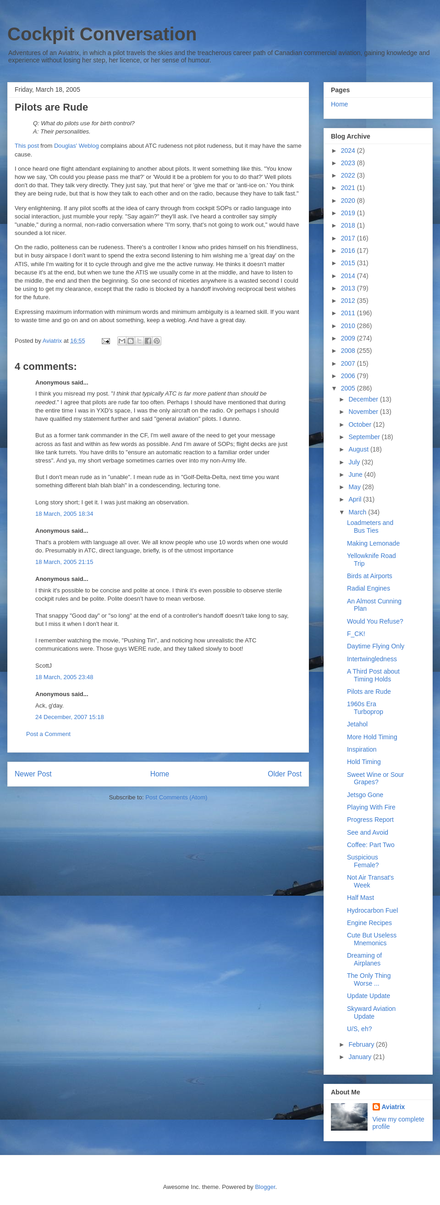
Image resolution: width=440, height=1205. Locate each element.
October (360, 424)
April (355, 499)
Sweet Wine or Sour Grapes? (375, 778)
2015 (349, 263)
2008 (349, 350)
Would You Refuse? (375, 621)
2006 (349, 375)
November (364, 411)
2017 (349, 238)
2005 (349, 388)
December (364, 399)
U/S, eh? (359, 1028)
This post (27, 145)
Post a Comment (48, 734)
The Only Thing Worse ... (368, 979)
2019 (349, 213)
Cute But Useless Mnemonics (371, 939)
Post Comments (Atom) (176, 797)
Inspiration (362, 749)
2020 (349, 200)
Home (160, 774)
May (355, 487)
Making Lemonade (373, 543)
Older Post (285, 774)
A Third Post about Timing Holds (373, 675)
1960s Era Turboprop (365, 707)
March (358, 512)
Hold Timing (364, 761)
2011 (349, 313)
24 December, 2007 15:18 (69, 717)
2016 (349, 250)
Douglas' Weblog (76, 145)
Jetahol (357, 724)
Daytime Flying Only (375, 646)
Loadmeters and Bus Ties (370, 526)
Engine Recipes (369, 922)
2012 (349, 300)
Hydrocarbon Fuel (372, 910)
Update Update (368, 995)
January (360, 1056)
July (355, 462)
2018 (349, 225)
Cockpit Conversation (102, 34)
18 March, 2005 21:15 (64, 561)
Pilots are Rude (369, 691)
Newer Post (33, 774)
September (364, 437)
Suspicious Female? (363, 861)
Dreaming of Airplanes (364, 959)
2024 (349, 150)
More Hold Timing (372, 737)
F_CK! (356, 633)
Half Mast (360, 897)
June (356, 474)
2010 (349, 325)
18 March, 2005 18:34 (64, 513)
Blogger (265, 1186)
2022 (349, 175)
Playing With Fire (371, 807)
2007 (349, 363)
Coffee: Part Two (371, 844)
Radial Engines (368, 588)
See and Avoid (367, 832)
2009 (349, 338)
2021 (349, 187)
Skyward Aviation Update (371, 1012)
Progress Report (370, 819)
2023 (349, 163)
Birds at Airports (369, 576)
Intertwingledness (372, 659)
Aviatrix (393, 1106)
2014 (349, 275)
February (362, 1044)
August (359, 449)
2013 (349, 288)
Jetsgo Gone (365, 794)
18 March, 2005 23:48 (64, 677)
